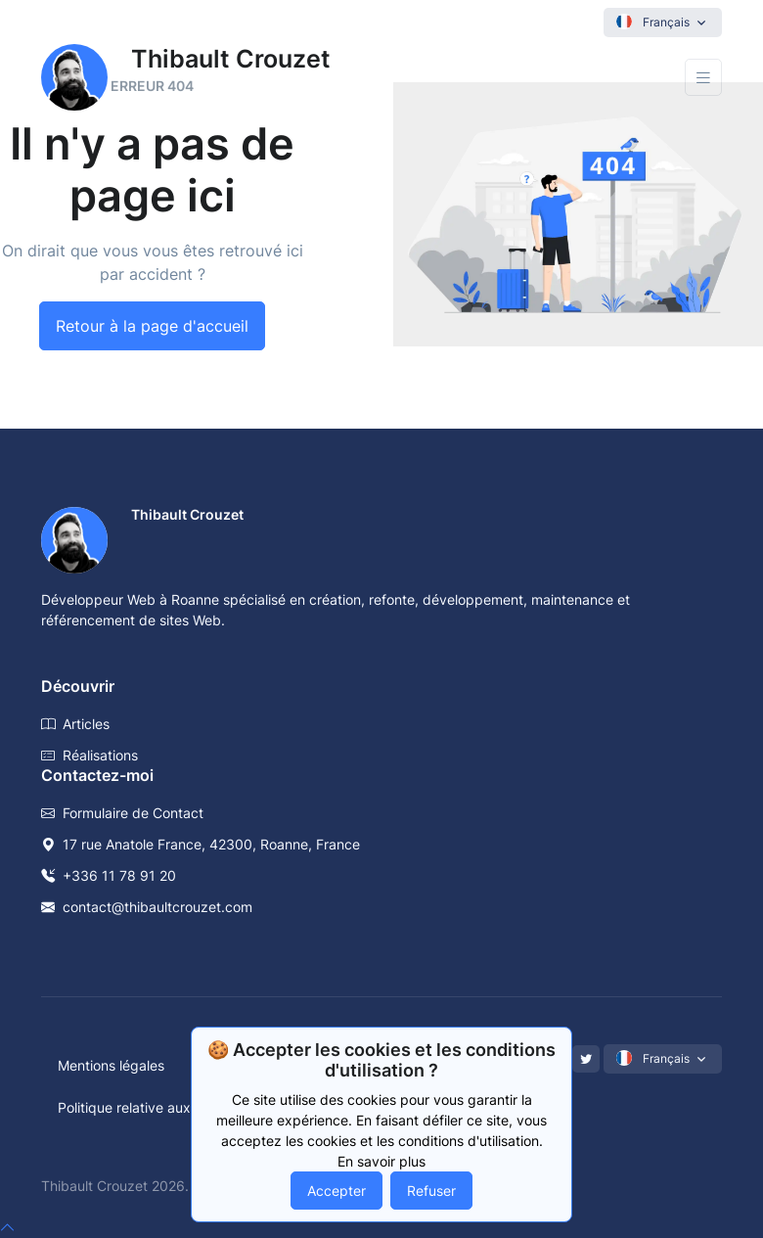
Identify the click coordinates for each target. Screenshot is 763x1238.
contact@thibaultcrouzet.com (146, 906)
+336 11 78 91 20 (108, 875)
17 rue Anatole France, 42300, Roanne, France (200, 844)
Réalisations (89, 755)
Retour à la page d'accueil (152, 326)
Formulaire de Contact (122, 812)
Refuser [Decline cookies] (431, 1190)
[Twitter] (586, 1059)
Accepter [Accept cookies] (336, 1190)
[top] (8, 1227)
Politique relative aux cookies (151, 1107)
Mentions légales (111, 1065)
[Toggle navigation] (703, 78)
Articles (75, 723)
